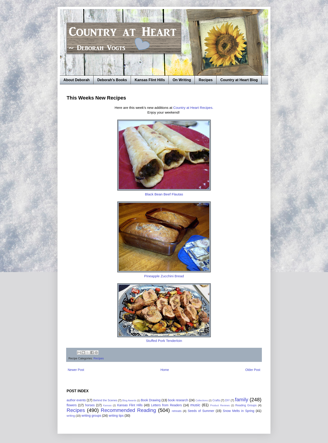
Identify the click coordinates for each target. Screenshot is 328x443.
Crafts (216, 400)
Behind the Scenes (105, 400)
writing (71, 415)
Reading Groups (246, 405)
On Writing (182, 80)
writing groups (91, 415)
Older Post (252, 370)
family (241, 399)
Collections (201, 400)
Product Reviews (220, 405)
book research (178, 400)
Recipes (205, 80)
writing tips (116, 415)
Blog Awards (129, 400)
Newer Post (76, 370)
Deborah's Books (112, 80)
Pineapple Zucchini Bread (164, 276)
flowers (72, 405)
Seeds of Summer (201, 411)
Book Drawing (151, 400)
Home (164, 370)
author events (76, 400)
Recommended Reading (128, 410)
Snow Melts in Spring (238, 411)
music (195, 405)
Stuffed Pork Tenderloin (164, 341)
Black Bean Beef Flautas (164, 194)
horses (90, 405)
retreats (177, 411)
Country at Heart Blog (239, 80)
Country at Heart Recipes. (193, 108)
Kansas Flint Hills (150, 80)
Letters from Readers (166, 405)
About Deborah (76, 80)
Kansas (107, 405)
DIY (227, 400)
